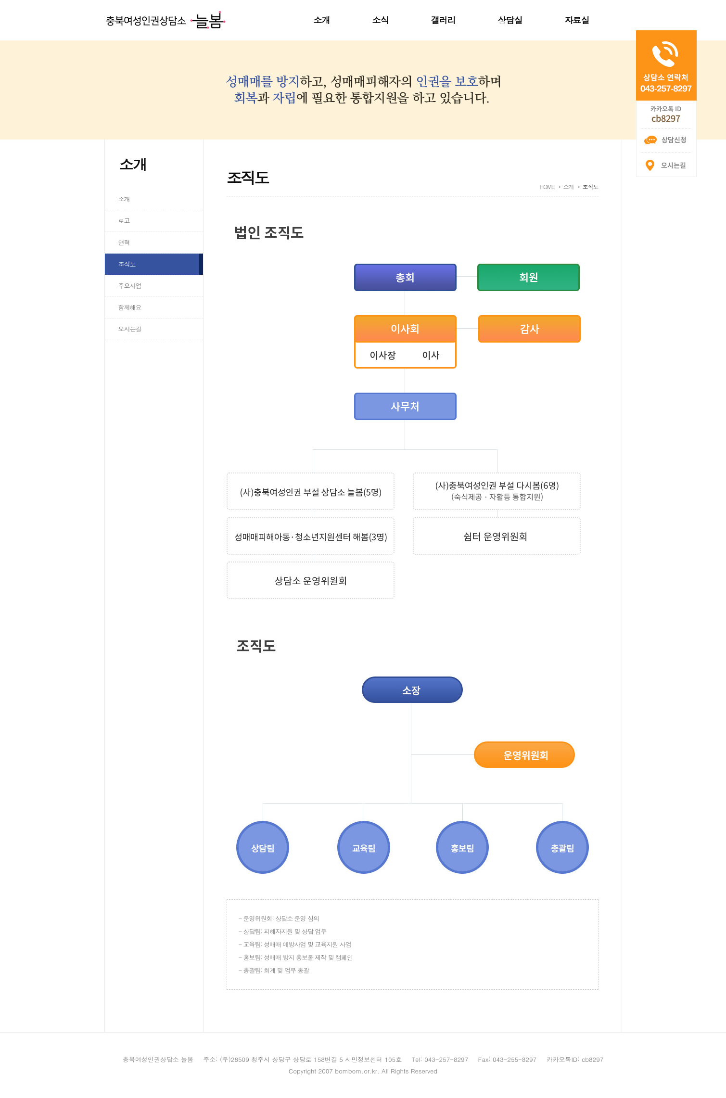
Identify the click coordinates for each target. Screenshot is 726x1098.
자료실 (577, 20)
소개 (322, 20)
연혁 (124, 242)
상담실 (510, 20)
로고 (124, 220)
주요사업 (129, 285)
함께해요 (129, 307)
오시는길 (129, 328)
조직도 (127, 263)
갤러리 (443, 20)
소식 (380, 20)
